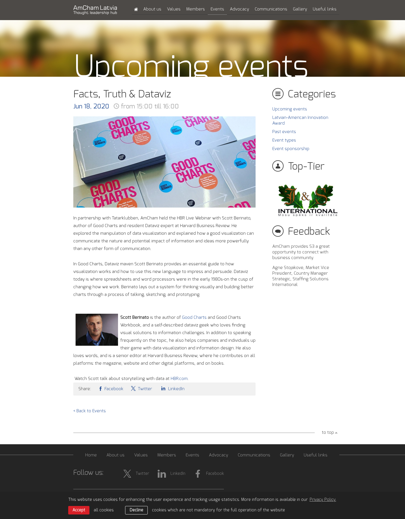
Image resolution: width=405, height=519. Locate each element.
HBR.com (179, 379)
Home (91, 455)
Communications (271, 9)
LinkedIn (172, 388)
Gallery (300, 9)
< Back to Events (89, 411)
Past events (284, 132)
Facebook (110, 388)
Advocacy (239, 9)
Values (174, 9)
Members (195, 9)
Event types (284, 140)
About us (152, 9)
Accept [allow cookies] (78, 510)
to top (328, 432)
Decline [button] (136, 510)
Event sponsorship (290, 149)
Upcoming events (289, 109)
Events (217, 9)
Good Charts (194, 317)
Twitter (141, 388)
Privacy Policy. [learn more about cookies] (323, 500)
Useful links (325, 9)
